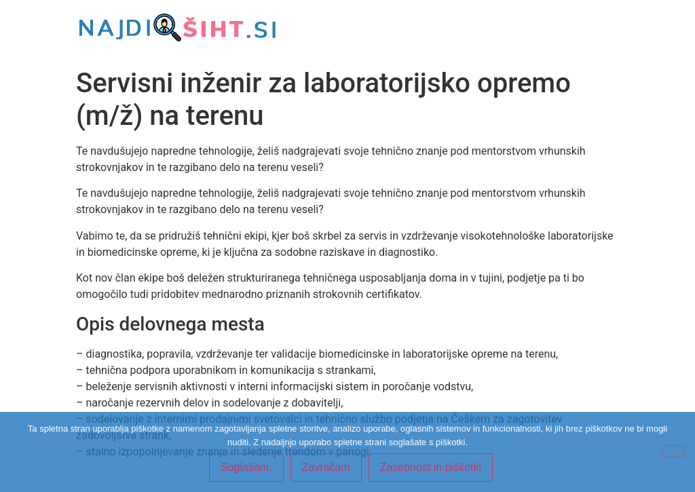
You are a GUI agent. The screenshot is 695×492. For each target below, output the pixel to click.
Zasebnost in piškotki (430, 467)
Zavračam (326, 467)
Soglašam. (246, 467)
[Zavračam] (673, 451)
